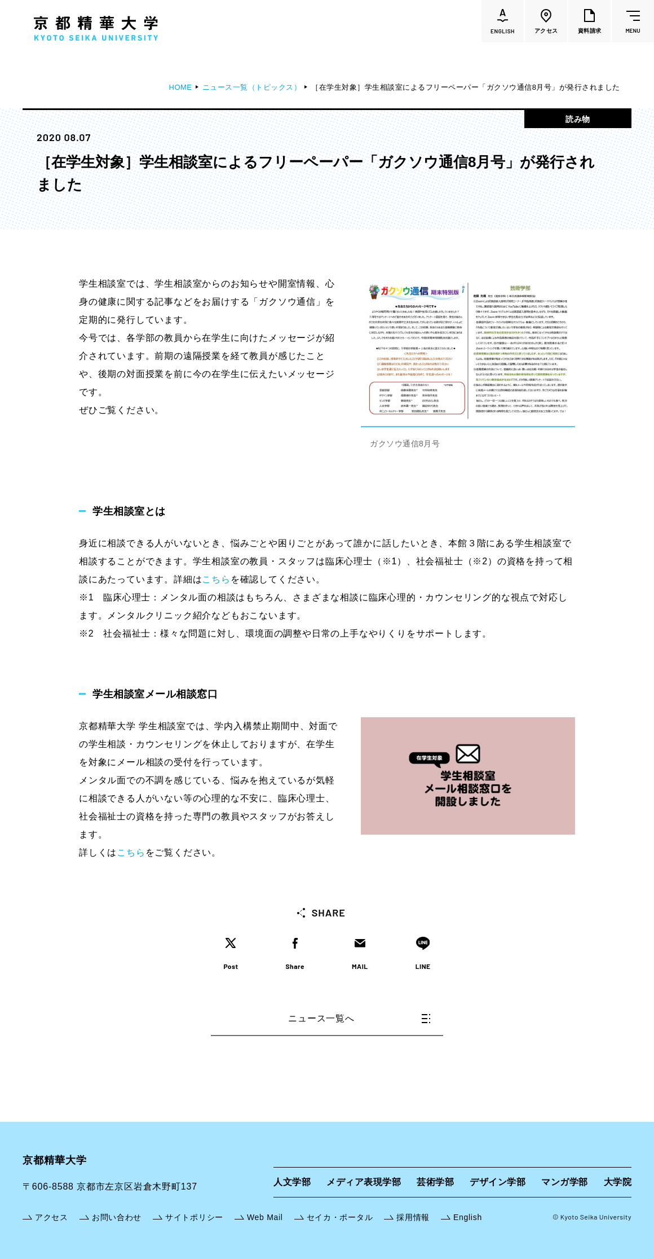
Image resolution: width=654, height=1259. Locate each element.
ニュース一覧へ (359, 1018)
